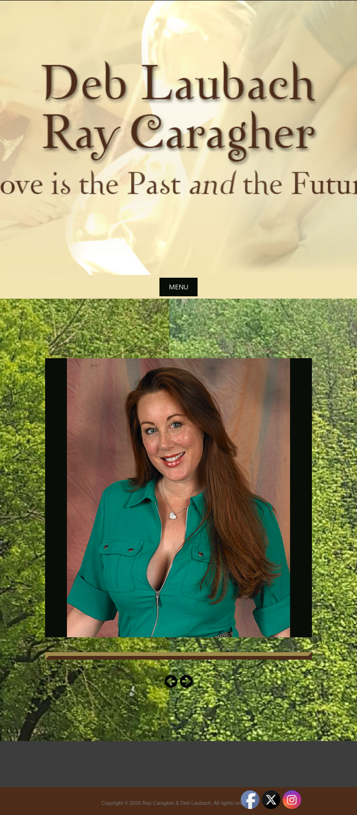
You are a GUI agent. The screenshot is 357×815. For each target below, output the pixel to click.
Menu (178, 286)
